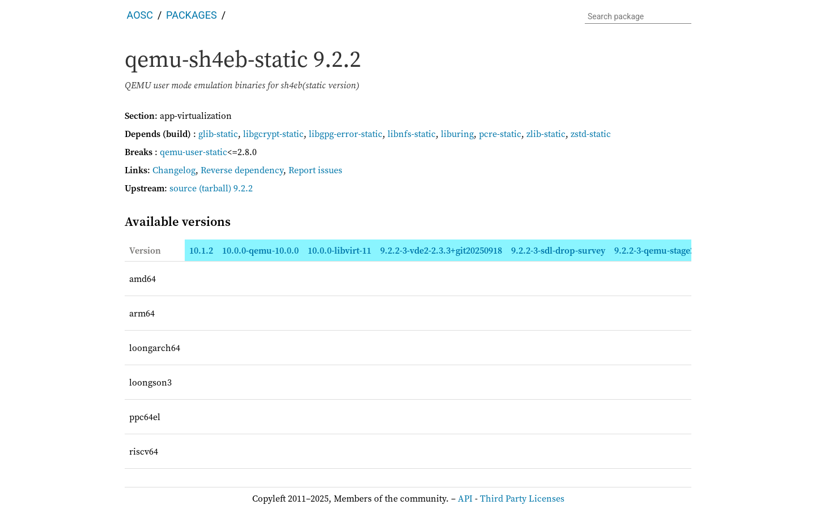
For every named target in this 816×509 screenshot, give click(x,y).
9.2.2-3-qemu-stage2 (654, 250)
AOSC (140, 15)
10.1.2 (201, 250)
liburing (457, 133)
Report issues (315, 170)
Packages (191, 15)
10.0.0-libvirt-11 (339, 250)
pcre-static (500, 133)
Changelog (174, 170)
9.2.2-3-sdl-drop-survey (558, 250)
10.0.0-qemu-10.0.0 (260, 250)
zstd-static (591, 133)
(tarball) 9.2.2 (226, 188)
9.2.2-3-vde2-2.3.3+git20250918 (441, 250)
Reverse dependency (242, 170)
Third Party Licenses (522, 498)
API (465, 498)
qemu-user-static (193, 152)
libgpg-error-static (345, 133)
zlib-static (546, 133)
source (183, 188)
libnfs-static (412, 133)
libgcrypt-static (273, 133)
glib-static (218, 133)
